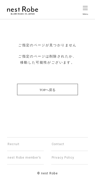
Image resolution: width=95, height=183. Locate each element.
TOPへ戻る (47, 90)
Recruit (14, 144)
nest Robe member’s (24, 157)
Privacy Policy (63, 157)
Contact (58, 144)
